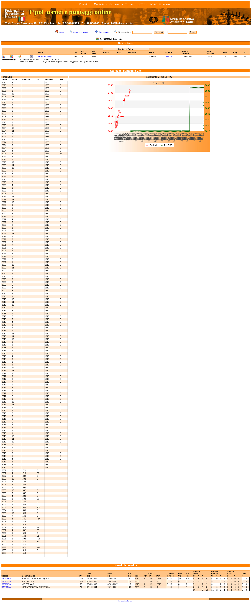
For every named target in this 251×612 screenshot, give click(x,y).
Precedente (104, 32)
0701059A (6, 581)
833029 (169, 56)
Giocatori (115, 4)
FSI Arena (164, 4)
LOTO (141, 4)
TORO (153, 4)
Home (61, 32)
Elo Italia (99, 4)
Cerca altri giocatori (81, 32)
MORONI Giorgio (45, 56)
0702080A (6, 578)
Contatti (83, 4)
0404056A (6, 587)
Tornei (129, 4)
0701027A (6, 584)
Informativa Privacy (125, 601)
